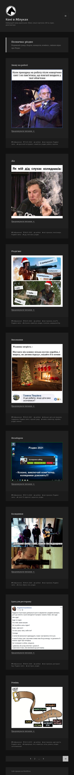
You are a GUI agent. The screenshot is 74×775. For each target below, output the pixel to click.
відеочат (28, 497)
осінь (45, 744)
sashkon (38, 142)
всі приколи (48, 142)
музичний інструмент (25, 144)
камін (45, 419)
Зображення (17, 142)
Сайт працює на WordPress (21, 771)
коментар (51, 419)
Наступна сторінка (65, 759)
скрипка (55, 144)
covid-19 (21, 497)
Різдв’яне (16, 251)
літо (34, 744)
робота (49, 144)
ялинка (19, 421)
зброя (25, 585)
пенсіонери (57, 232)
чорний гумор (35, 419)
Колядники (17, 513)
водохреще (28, 744)
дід (25, 234)
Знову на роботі (19, 65)
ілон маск (30, 234)
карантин (34, 497)
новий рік (37, 144)
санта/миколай (16, 746)
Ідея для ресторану (21, 601)
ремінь (50, 744)
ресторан (31, 666)
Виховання (17, 339)
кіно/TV (55, 321)
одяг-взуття (57, 742)
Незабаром (17, 438)
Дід (13, 160)
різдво (44, 144)
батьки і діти (48, 417)
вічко (20, 585)
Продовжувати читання (23, 131)
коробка (57, 419)
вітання (27, 323)
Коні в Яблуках (17, 19)
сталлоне (46, 323)
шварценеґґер (55, 323)
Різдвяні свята (16, 234)
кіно (28, 585)
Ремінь (15, 682)
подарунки (15, 419)
